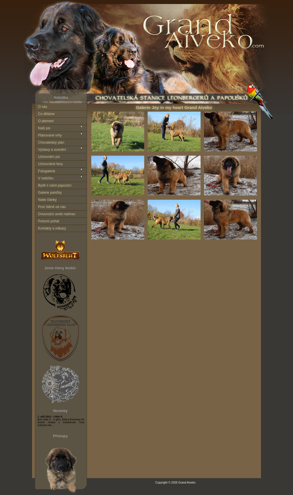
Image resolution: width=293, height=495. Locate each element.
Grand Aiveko (186, 482)
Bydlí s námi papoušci (55, 185)
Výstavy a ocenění (52, 150)
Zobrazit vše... (45, 425)
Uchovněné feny (50, 164)
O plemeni (46, 121)
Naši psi (44, 128)
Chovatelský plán (51, 142)
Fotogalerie (46, 171)
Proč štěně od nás (52, 207)
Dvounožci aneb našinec (57, 214)
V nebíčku (45, 178)
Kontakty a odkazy (52, 228)
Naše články (47, 200)
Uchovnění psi (49, 157)
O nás (42, 107)
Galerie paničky (50, 193)
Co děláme (46, 114)
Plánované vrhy (50, 135)
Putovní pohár (49, 221)
